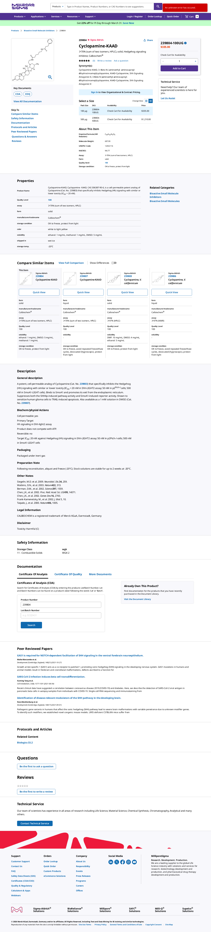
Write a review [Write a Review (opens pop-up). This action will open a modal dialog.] (104, 60)
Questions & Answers (24, 136)
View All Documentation (28, 101)
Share (148, 40)
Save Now (128, 23)
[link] (165, 201)
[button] (135, 16)
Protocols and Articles (24, 127)
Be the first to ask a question (36, 766)
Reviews (16, 141)
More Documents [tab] (100, 574)
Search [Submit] (31, 625)
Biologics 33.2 (25, 742)
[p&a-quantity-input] (179, 61)
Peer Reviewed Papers (24, 131)
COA (17, 94)
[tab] (17, 30)
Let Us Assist (168, 98)
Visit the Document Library (137, 599)
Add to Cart (179, 68)
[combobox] (106, 6)
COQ (27, 94)
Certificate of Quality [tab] (68, 574)
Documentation (20, 122)
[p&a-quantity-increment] (195, 61)
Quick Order (173, 16)
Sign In (94, 92)
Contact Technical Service (35, 823)
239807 (25, 403)
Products (15, 30)
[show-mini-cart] (192, 16)
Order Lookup (155, 16)
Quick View (39, 292)
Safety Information (22, 118)
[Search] (158, 6)
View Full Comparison (71, 262)
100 (106, 162)
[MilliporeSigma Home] (23, 6)
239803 (84, 383)
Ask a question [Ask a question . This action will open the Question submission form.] (121, 60)
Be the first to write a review (37, 792)
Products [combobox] (56, 6)
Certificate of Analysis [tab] (33, 574)
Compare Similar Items (24, 114)
